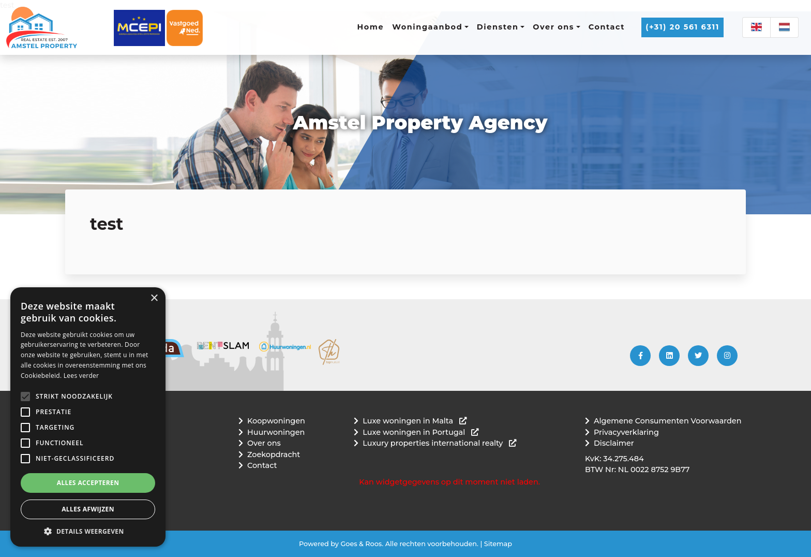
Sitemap (498, 544)
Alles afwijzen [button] (88, 509)
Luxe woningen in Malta (415, 421)
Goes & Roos (361, 544)
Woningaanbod (427, 27)
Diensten (498, 27)
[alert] (88, 417)
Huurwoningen (276, 432)
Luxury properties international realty (439, 443)
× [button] (154, 298)
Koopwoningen (276, 421)
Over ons (553, 27)
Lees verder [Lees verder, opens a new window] (81, 375)
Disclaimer (614, 443)
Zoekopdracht (273, 454)
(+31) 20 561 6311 (682, 27)
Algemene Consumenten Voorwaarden (667, 421)
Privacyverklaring (626, 432)
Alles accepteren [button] (88, 482)
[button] (25, 396)
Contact (607, 27)
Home (370, 27)
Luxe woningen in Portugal (420, 432)
